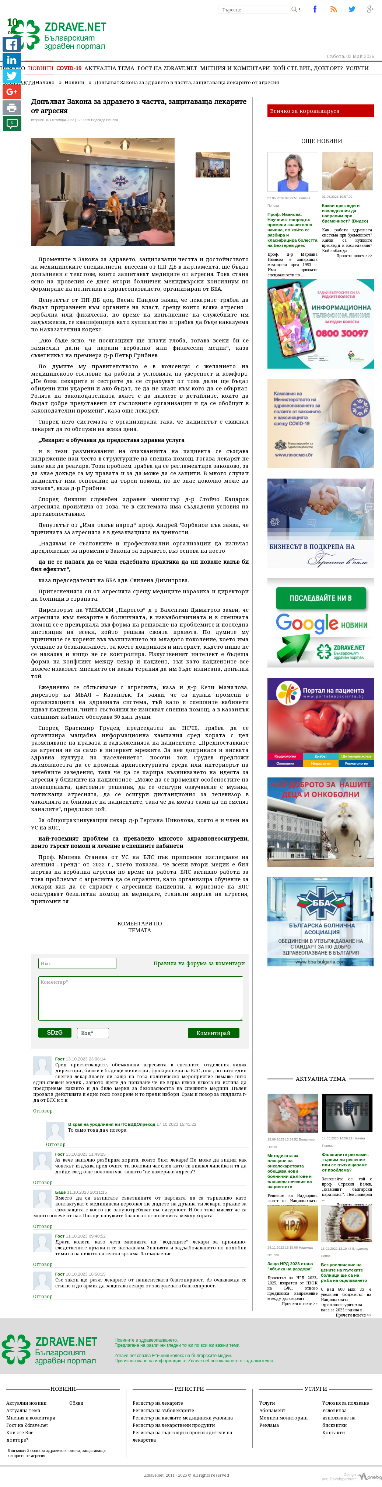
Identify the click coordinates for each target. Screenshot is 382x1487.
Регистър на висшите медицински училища (183, 1418)
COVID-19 (68, 68)
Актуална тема (109, 68)
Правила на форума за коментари (199, 963)
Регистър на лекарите (158, 1403)
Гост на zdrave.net (167, 68)
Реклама (269, 1425)
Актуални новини (26, 1403)
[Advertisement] (324, 1023)
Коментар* (140, 998)
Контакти (333, 1432)
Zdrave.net (154, 1475)
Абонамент (272, 1410)
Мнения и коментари (235, 68)
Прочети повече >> (354, 255)
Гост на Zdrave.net (27, 1425)
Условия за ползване (345, 1403)
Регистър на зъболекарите (163, 1410)
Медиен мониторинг (283, 1418)
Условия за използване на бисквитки (338, 1417)
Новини (40, 68)
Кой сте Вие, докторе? (308, 68)
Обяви (76, 1403)
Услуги (357, 68)
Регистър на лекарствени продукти (174, 1425)
